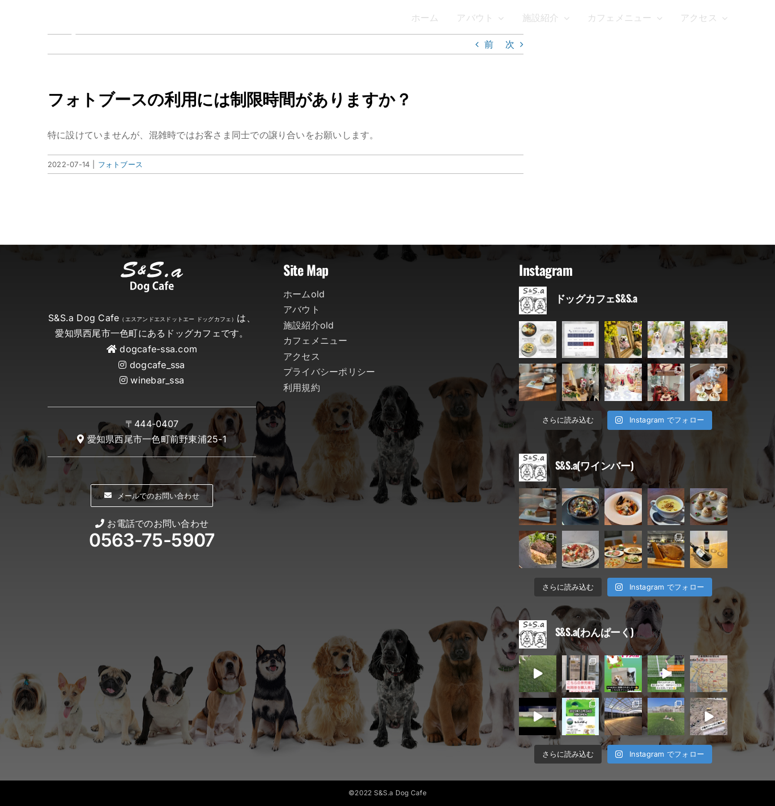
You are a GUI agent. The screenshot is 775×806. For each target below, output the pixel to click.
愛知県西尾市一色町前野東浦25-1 (157, 439)
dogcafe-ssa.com (158, 349)
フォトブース (120, 164)
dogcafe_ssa (157, 364)
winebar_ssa (157, 380)
